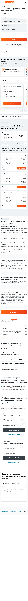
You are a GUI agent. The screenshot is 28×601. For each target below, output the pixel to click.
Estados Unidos (13, 511)
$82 (2, 8)
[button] (2, 2)
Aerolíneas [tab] (14, 238)
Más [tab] (23, 238)
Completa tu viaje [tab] (21, 483)
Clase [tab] (13, 483)
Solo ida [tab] (12, 144)
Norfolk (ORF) (7, 496)
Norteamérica (5, 511)
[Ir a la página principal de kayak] (9, 2)
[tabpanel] (14, 181)
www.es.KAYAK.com (7, 510)
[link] (14, 312)
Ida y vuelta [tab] (5, 144)
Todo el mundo (20, 510)
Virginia (19, 511)
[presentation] (13, 10)
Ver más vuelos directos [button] (14, 434)
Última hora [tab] (20, 144)
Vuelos (14, 510)
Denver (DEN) (7, 494)
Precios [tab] (5, 238)
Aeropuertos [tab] (6, 483)
